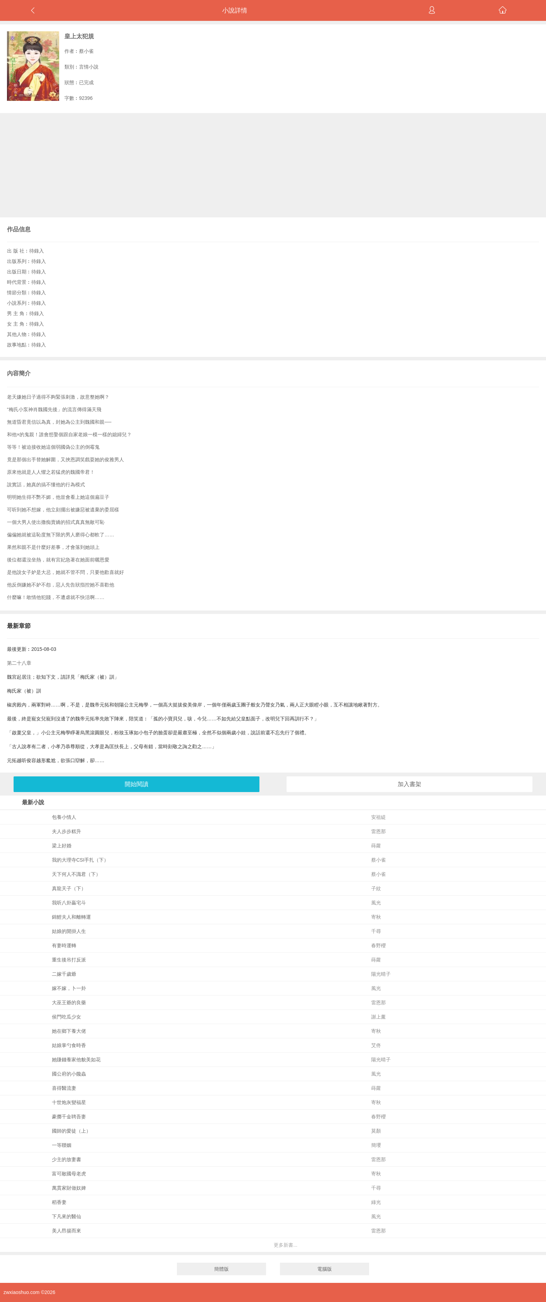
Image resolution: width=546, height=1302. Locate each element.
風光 (376, 902)
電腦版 (324, 1269)
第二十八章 (19, 663)
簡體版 (221, 1269)
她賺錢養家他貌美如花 (76, 1059)
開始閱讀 (136, 784)
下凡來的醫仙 (66, 1216)
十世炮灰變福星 (69, 1102)
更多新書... (285, 1245)
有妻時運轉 (64, 945)
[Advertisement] (273, 165)
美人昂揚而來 (66, 1230)
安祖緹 (378, 817)
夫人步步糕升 (66, 831)
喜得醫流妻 (64, 1088)
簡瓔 (376, 1145)
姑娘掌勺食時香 (69, 1045)
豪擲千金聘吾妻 (69, 1116)
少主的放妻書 (66, 1159)
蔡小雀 (86, 51)
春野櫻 (378, 945)
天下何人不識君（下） (76, 874)
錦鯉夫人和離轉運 (71, 917)
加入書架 (409, 784)
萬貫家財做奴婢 (69, 1188)
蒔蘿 (376, 845)
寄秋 (376, 917)
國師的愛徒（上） (71, 1131)
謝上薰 (378, 1017)
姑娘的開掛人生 (69, 931)
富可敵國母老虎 (69, 1173)
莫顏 (376, 1131)
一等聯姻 (61, 1145)
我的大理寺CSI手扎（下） (80, 860)
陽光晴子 (381, 974)
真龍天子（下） (69, 888)
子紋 (376, 888)
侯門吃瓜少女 (66, 1017)
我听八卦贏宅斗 (69, 902)
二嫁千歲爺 (64, 974)
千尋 (376, 931)
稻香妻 (59, 1202)
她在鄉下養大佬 (69, 1031)
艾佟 (376, 1045)
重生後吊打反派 (69, 959)
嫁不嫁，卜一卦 (69, 988)
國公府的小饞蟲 (69, 1074)
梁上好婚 (61, 845)
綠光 (376, 1202)
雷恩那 (378, 831)
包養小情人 (64, 817)
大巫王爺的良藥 (69, 1002)
